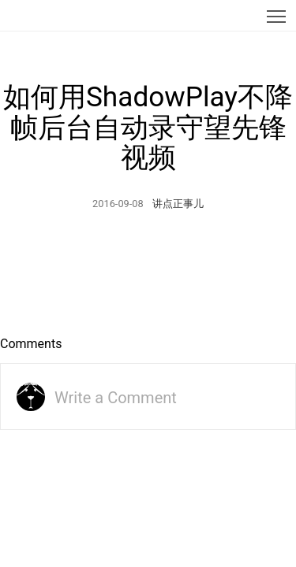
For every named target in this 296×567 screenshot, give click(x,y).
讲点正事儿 (178, 203)
